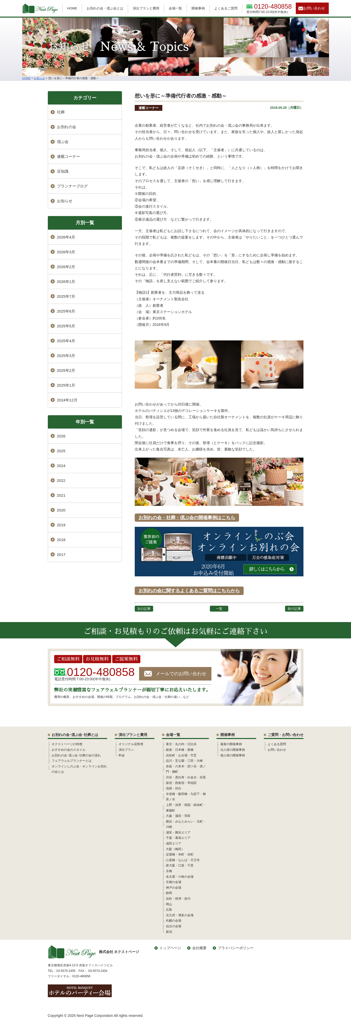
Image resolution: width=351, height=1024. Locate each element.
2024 (61, 465)
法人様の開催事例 (232, 750)
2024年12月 (67, 400)
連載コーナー (148, 108)
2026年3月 (66, 252)
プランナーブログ (72, 186)
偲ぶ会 (63, 141)
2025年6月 (66, 311)
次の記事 (144, 609)
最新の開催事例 (231, 744)
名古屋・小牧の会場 (180, 876)
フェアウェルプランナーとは (72, 761)
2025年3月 (66, 355)
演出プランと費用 (146, 8)
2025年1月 (66, 385)
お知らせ (64, 201)
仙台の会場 (173, 926)
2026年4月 (66, 237)
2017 (61, 554)
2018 (61, 540)
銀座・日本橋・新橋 (180, 750)
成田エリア (173, 843)
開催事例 (198, 8)
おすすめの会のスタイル (68, 750)
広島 (169, 909)
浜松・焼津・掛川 (178, 898)
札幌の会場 (173, 920)
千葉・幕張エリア (178, 838)
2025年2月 (66, 370)
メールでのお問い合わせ (181, 673)
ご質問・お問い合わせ (285, 735)
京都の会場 (173, 882)
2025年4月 (66, 341)
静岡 (169, 893)
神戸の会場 (173, 887)
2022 (61, 480)
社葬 (61, 112)
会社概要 (199, 948)
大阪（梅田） (175, 849)
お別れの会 (66, 127)
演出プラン (126, 750)
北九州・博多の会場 (180, 915)
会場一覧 (175, 8)
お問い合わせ (314, 8)
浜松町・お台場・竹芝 (181, 755)
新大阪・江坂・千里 (180, 865)
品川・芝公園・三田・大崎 (184, 761)
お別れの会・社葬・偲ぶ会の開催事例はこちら (187, 517)
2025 (61, 451)
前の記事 (294, 609)
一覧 (219, 609)
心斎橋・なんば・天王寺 (183, 860)
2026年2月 (66, 267)
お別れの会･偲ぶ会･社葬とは (75, 735)
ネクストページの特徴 (67, 744)
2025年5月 (66, 326)
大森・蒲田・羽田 (178, 816)
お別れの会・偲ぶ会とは (105, 8)
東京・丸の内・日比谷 (181, 744)
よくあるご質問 (225, 8)
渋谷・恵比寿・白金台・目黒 (186, 777)
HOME (72, 8)
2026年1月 (66, 281)
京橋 (169, 871)
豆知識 (63, 171)
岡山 (169, 904)
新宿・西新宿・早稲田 (181, 783)
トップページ (170, 948)
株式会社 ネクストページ (93, 952)
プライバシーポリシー (236, 948)
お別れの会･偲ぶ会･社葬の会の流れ (76, 755)
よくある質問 (277, 744)
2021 (61, 495)
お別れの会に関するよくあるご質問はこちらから (189, 590)
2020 (61, 510)
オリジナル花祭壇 (131, 744)
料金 (122, 755)
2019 (61, 525)
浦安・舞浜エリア (178, 832)
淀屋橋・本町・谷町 (180, 854)
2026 (61, 436)
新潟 (169, 932)
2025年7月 (66, 296)
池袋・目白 (173, 788)
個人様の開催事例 (232, 755)
